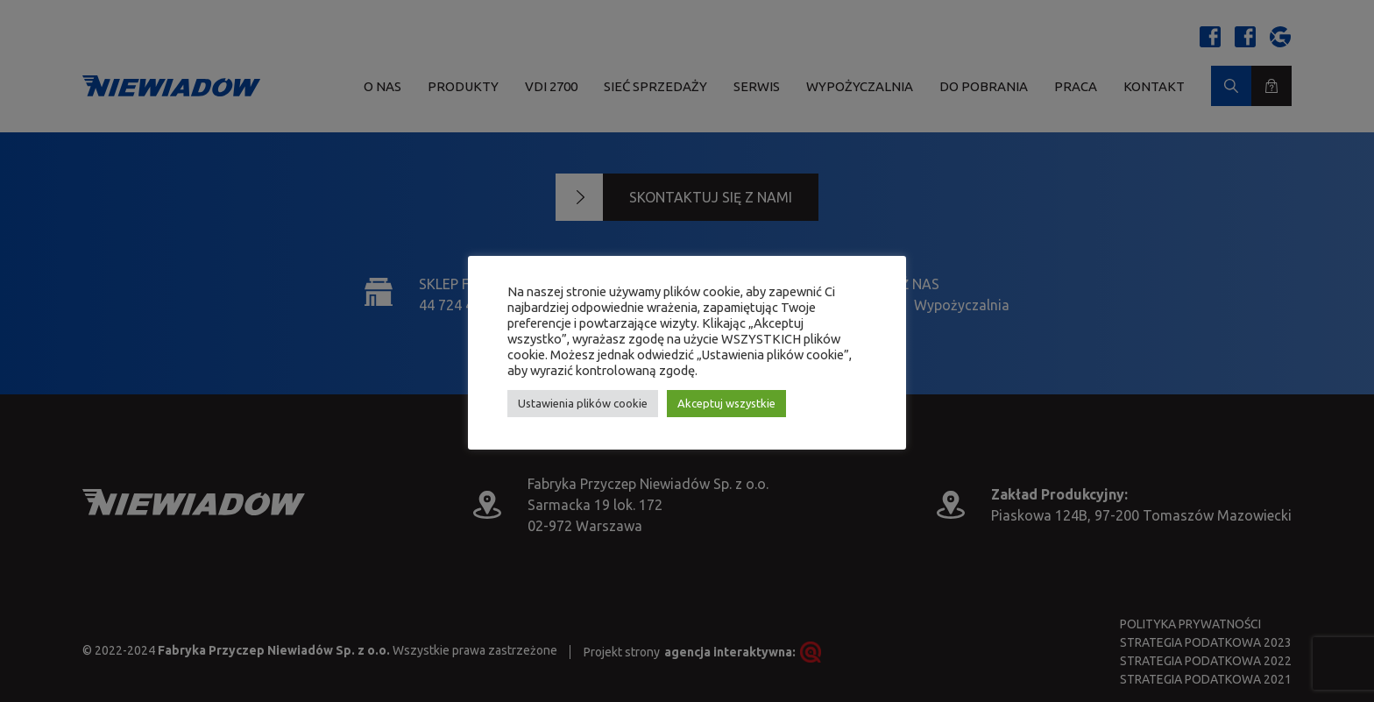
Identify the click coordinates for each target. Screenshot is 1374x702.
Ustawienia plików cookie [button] (583, 403)
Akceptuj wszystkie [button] (726, 403)
